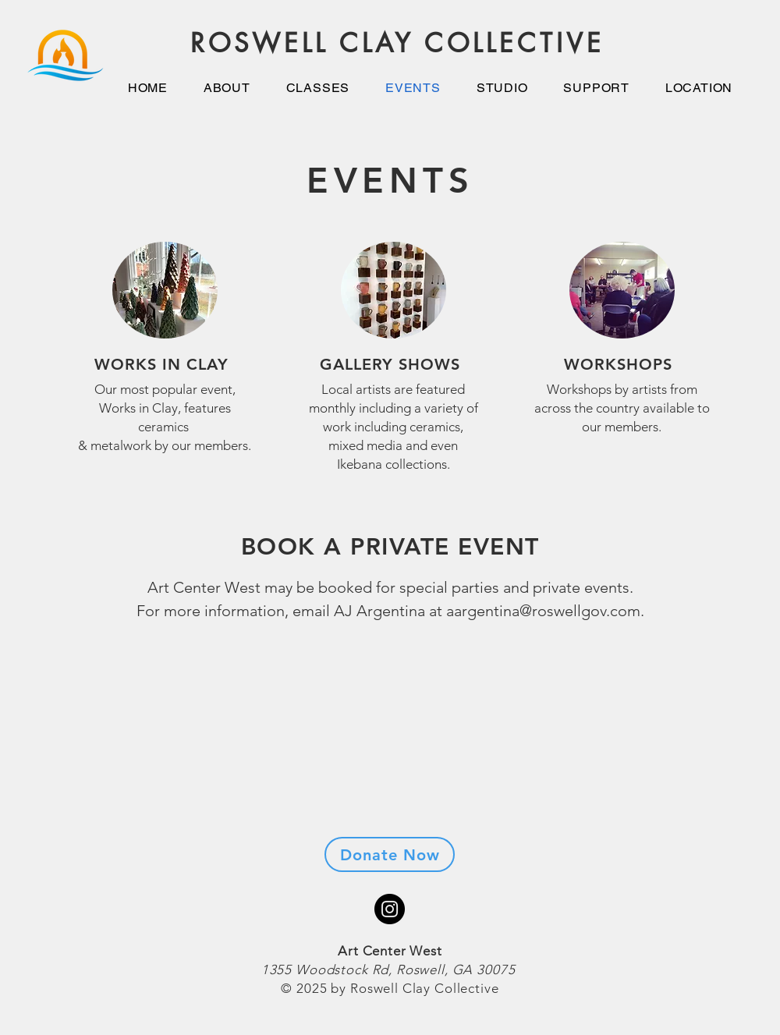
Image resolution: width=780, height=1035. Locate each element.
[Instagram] (389, 909)
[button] (502, 87)
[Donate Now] (389, 854)
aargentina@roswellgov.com (543, 610)
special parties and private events (514, 587)
